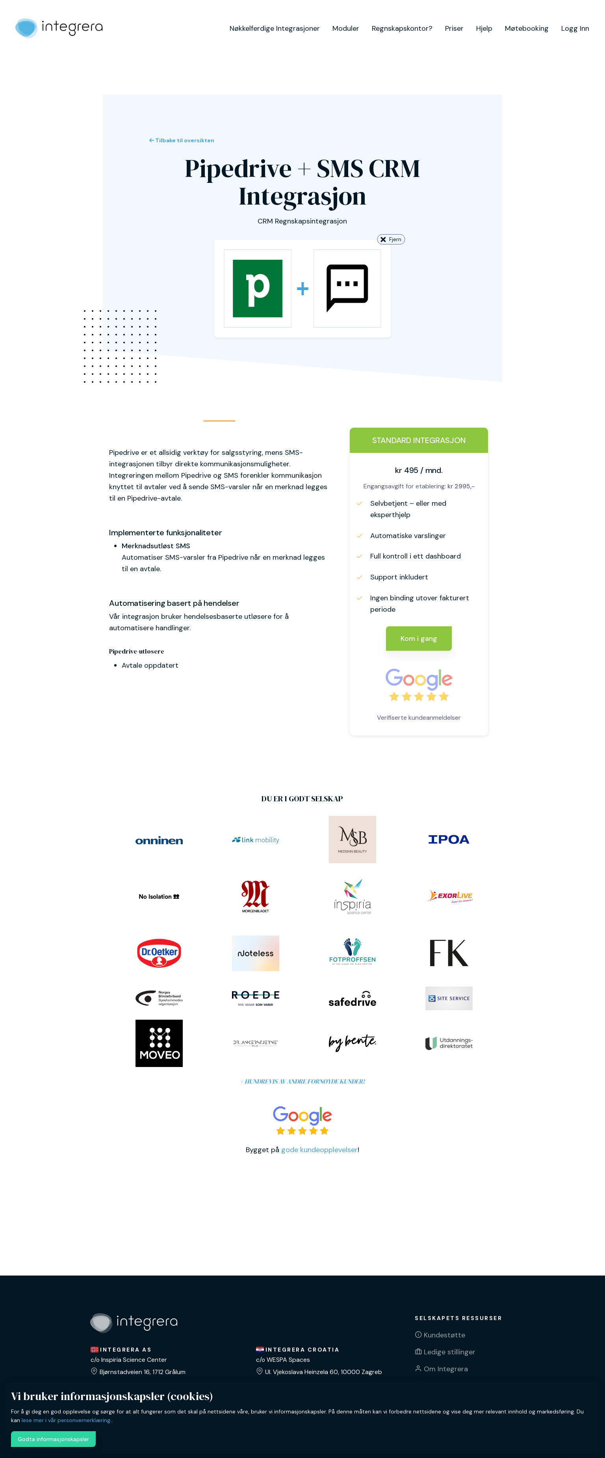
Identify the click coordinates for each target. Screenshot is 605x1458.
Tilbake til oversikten (181, 140)
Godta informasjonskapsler (53, 1439)
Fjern (390, 239)
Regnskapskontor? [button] (402, 28)
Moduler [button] (345, 28)
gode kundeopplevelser (319, 1149)
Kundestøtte (444, 1335)
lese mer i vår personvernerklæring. (66, 1420)
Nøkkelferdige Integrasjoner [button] (275, 28)
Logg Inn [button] (575, 28)
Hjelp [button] (484, 28)
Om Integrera (446, 1369)
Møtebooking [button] (527, 28)
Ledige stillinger (449, 1352)
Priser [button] (454, 28)
